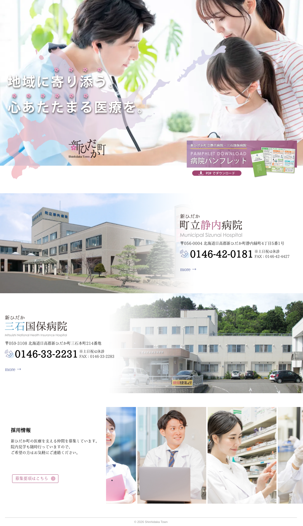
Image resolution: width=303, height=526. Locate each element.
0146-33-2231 (46, 354)
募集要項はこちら (31, 478)
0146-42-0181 (221, 254)
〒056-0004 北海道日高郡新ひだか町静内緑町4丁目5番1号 (232, 243)
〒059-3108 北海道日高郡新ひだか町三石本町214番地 (53, 343)
